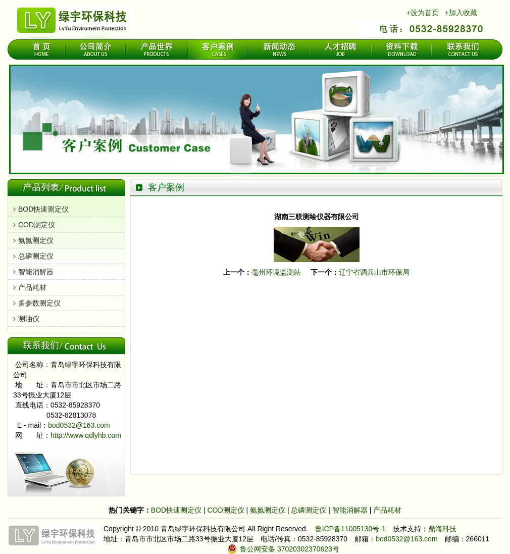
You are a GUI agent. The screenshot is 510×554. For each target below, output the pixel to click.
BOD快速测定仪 (43, 209)
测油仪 (28, 319)
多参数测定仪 (39, 303)
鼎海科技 (442, 529)
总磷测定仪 (36, 256)
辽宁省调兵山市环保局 (374, 272)
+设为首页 (422, 13)
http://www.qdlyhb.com (85, 435)
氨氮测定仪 (36, 240)
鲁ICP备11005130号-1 (350, 529)
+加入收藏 (461, 13)
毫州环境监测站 (276, 272)
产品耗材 (32, 287)
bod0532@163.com (79, 425)
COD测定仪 (36, 225)
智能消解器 (36, 272)
